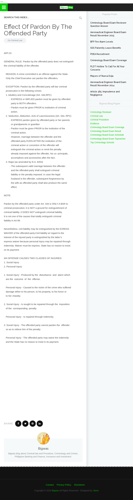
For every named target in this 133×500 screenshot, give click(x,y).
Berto (96, 490)
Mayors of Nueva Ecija (101, 76)
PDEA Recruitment (99, 54)
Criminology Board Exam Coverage (108, 60)
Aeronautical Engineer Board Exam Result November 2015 (108, 34)
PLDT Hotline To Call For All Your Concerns (107, 68)
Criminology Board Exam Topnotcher (108, 138)
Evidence (94, 123)
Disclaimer (79, 484)
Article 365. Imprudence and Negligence (105, 93)
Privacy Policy (64, 484)
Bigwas (55, 490)
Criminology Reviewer (100, 112)
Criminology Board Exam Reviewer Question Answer (108, 24)
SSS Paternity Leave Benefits (105, 48)
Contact (50, 484)
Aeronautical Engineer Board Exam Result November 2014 (108, 84)
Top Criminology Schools (102, 142)
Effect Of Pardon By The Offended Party (38, 30)
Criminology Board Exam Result (105, 131)
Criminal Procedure (99, 119)
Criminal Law (16, 40)
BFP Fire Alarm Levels (101, 41)
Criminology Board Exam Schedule (107, 135)
